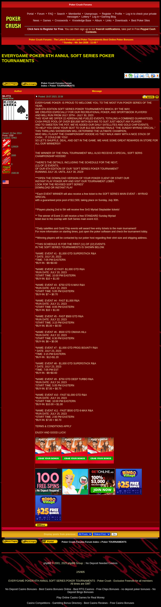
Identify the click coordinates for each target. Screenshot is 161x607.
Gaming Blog (108, 16)
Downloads (121, 20)
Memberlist (75, 13)
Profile (118, 13)
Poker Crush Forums (80, 4)
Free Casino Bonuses (122, 603)
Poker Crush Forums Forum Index (80, 542)
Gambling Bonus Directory (67, 603)
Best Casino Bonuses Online (55, 589)
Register (106, 13)
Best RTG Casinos (83, 589)
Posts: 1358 (7, 135)
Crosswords (61, 20)
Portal (30, 13)
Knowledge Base (81, 20)
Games (47, 20)
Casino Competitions (38, 603)
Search (61, 13)
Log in (96, 16)
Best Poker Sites (140, 20)
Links (109, 20)
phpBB (47, 563)
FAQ (50, 13)
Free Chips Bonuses (107, 589)
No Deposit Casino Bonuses (21, 589)
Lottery (85, 16)
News (36, 20)
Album (98, 20)
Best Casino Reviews (96, 603)
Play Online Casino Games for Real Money (81, 597)
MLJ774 (6, 96)
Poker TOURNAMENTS (62, 85)
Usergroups (90, 13)
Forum (41, 13)
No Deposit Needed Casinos (101, 563)
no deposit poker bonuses (135, 589)
